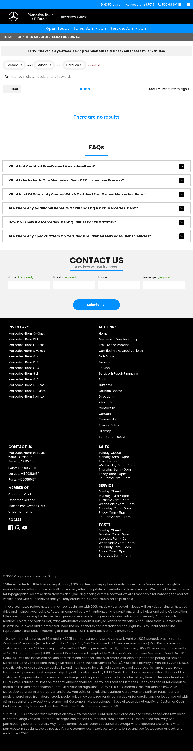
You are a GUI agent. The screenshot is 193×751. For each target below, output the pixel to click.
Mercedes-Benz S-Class (26, 385)
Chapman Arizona (21, 500)
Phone (102, 277)
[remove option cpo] (74, 65)
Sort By (154, 89)
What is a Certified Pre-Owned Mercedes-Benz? (96, 166)
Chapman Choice (21, 494)
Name (20, 277)
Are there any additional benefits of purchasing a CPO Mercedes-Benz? (96, 208)
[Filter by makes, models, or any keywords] (96, 77)
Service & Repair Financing (118, 373)
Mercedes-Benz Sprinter (26, 396)
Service (104, 368)
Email (65, 277)
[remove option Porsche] (14, 65)
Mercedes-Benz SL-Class (27, 391)
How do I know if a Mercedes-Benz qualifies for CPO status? (96, 222)
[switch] (188, 4)
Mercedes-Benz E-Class (26, 345)
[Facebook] (11, 528)
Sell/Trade (106, 356)
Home (8, 37)
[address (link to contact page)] (127, 4)
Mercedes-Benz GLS (23, 379)
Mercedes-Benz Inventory (118, 339)
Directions (106, 396)
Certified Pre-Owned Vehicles (121, 351)
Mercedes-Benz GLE (23, 373)
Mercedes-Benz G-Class (26, 351)
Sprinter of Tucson (112, 437)
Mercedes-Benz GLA (23, 356)
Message (158, 277)
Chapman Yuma (20, 511)
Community (107, 419)
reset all (94, 65)
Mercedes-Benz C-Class (26, 333)
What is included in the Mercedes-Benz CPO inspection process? (96, 180)
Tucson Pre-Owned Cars (26, 506)
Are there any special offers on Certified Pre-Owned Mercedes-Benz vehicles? (96, 236)
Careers (105, 414)
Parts (103, 379)
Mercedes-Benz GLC (23, 368)
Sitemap (105, 431)
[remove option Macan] (44, 65)
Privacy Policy (109, 425)
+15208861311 (27, 468)
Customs (105, 385)
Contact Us (107, 408)
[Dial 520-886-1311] (169, 4)
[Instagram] (18, 528)
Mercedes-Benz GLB (23, 362)
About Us (105, 402)
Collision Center (110, 391)
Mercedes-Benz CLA (23, 339)
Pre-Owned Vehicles (114, 345)
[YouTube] (25, 528)
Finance (104, 362)
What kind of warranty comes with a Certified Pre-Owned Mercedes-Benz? (96, 194)
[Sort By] (175, 89)
